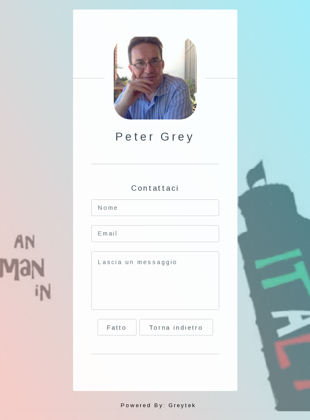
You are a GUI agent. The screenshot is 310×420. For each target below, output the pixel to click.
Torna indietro (176, 328)
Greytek (182, 405)
